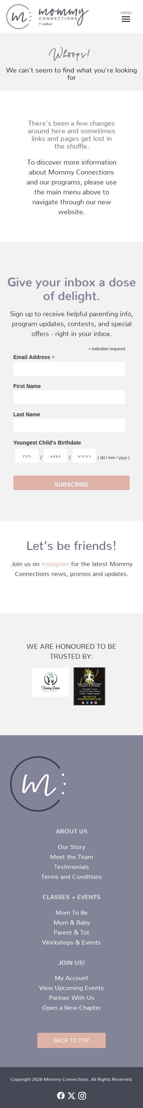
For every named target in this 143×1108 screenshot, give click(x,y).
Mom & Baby (72, 921)
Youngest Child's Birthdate (47, 443)
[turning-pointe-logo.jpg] (51, 682)
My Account (71, 976)
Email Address (34, 357)
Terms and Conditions (71, 875)
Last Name (26, 414)
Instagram (55, 562)
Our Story (71, 845)
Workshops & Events (71, 940)
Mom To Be (72, 911)
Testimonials (71, 865)
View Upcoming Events (71, 986)
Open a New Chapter (71, 1006)
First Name (27, 386)
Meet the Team (71, 855)
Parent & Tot (71, 930)
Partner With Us (71, 996)
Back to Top (71, 1040)
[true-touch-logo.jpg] (92, 686)
